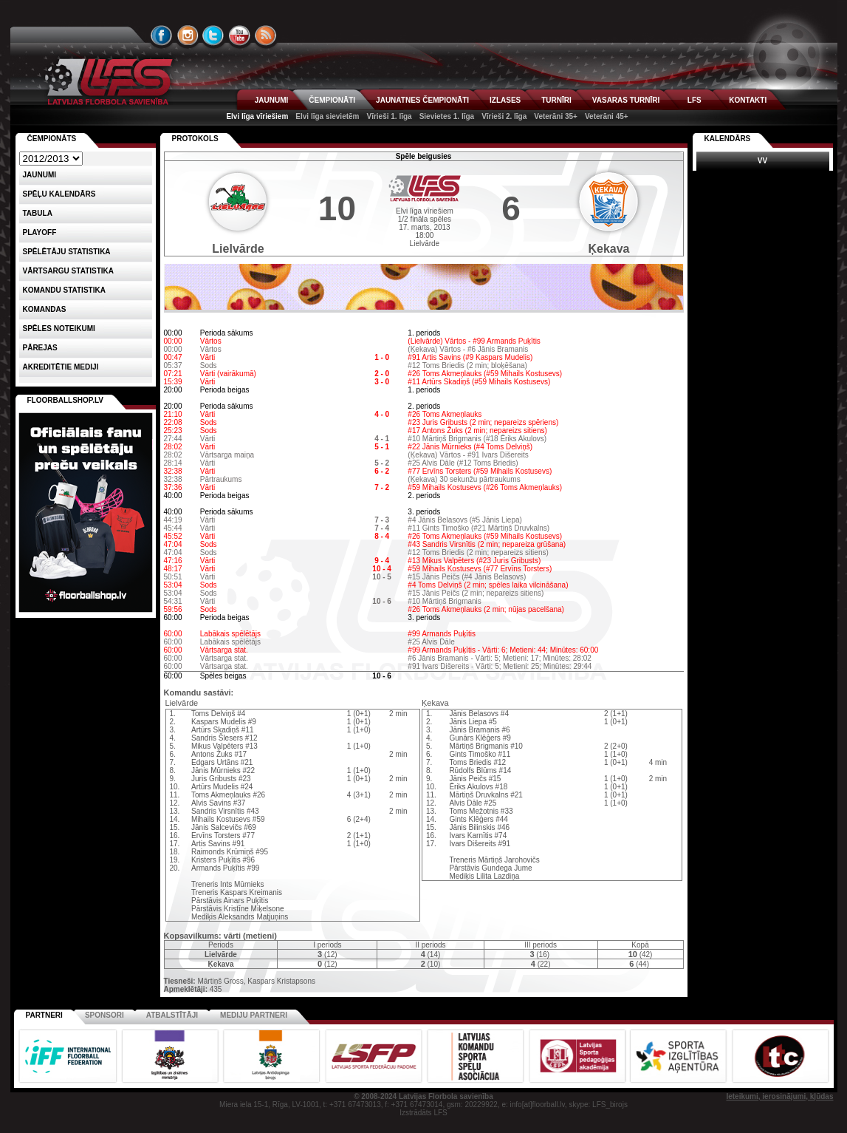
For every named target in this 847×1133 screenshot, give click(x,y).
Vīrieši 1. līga (388, 116)
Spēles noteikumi (59, 328)
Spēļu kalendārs (59, 194)
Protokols (195, 139)
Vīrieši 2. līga (504, 116)
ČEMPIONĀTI (332, 100)
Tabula (37, 213)
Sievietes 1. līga (447, 116)
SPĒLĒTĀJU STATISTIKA (67, 252)
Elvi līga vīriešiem (257, 116)
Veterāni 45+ (606, 116)
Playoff (40, 232)
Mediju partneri (253, 1015)
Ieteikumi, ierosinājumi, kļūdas (779, 1096)
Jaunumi (40, 175)
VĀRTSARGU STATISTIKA (68, 271)
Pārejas (40, 348)
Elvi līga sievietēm (327, 116)
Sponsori (104, 1015)
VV (762, 161)
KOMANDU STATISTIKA (64, 290)
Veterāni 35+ (555, 116)
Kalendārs (727, 139)
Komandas (44, 309)
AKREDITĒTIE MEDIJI (61, 367)
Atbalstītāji (172, 1015)
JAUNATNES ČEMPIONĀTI (422, 100)
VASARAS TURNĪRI (625, 100)
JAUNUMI (272, 100)
